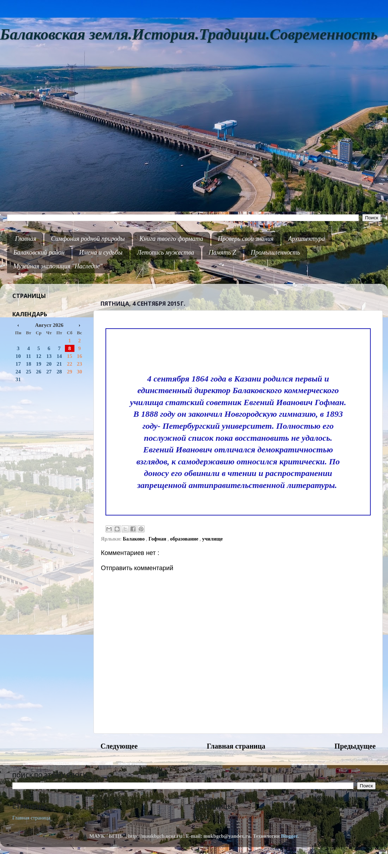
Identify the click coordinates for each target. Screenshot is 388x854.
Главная (25, 238)
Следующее (119, 746)
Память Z (222, 252)
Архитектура (306, 238)
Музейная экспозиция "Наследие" (58, 266)
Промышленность (275, 252)
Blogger (289, 836)
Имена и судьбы (100, 252)
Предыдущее (355, 746)
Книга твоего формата (171, 238)
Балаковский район (39, 252)
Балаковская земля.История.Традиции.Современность (189, 34)
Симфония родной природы (88, 238)
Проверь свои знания (246, 238)
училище (212, 539)
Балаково (134, 539)
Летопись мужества (165, 252)
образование (185, 539)
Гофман (158, 539)
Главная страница (236, 746)
